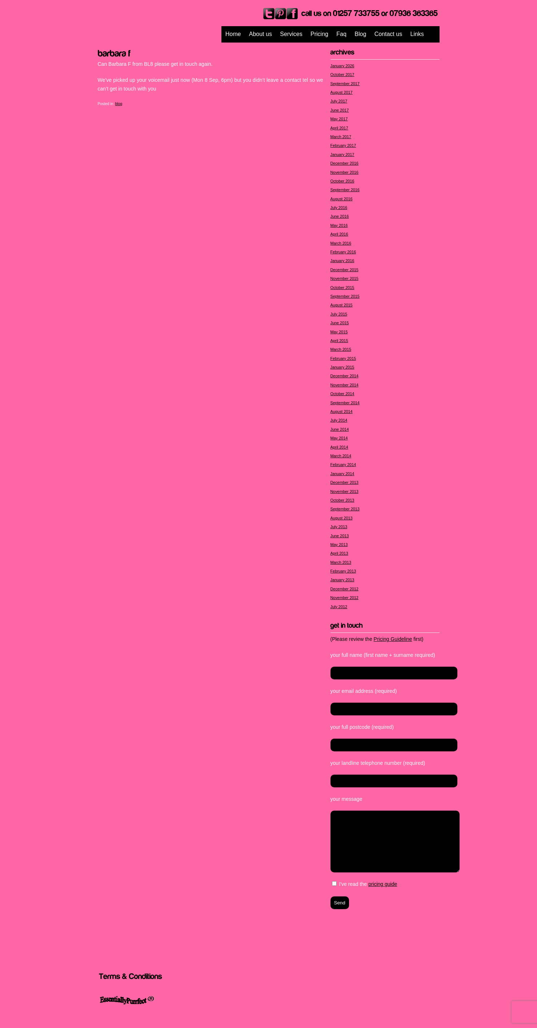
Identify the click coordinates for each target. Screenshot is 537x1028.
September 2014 (345, 403)
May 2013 (339, 544)
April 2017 (339, 128)
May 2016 (339, 225)
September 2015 (345, 296)
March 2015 (340, 349)
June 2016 (339, 216)
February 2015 (343, 358)
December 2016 (344, 163)
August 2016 (341, 199)
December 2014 (344, 376)
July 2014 (339, 420)
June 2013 (339, 536)
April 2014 (339, 447)
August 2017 (341, 92)
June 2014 (339, 429)
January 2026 (342, 66)
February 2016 (343, 252)
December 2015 (344, 270)
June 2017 (339, 110)
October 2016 (342, 181)
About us (260, 34)
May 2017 (339, 119)
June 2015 (339, 323)
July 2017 (339, 101)
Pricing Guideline (393, 639)
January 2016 (342, 260)
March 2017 (340, 136)
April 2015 (339, 340)
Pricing (319, 34)
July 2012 (339, 607)
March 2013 (340, 562)
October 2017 (342, 74)
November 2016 (344, 172)
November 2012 (344, 597)
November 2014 (344, 385)
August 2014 (341, 411)
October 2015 (342, 287)
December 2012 (344, 589)
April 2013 (339, 553)
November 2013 (344, 491)
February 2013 (343, 571)
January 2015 (342, 367)
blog (118, 104)
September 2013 (345, 509)
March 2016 (340, 243)
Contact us (388, 34)
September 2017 (345, 83)
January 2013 (342, 580)
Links (417, 34)
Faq (341, 34)
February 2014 (343, 464)
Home (233, 34)
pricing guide (382, 884)
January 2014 (342, 473)
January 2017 (342, 154)
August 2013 (341, 518)
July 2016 (339, 207)
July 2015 (339, 314)
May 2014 (339, 438)
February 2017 (343, 145)
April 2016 (339, 234)
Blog (360, 34)
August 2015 (341, 305)
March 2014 (340, 456)
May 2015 (339, 332)
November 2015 (344, 278)
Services (291, 34)
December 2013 (344, 482)
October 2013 (342, 500)
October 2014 (342, 393)
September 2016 (345, 190)
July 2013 (339, 527)
